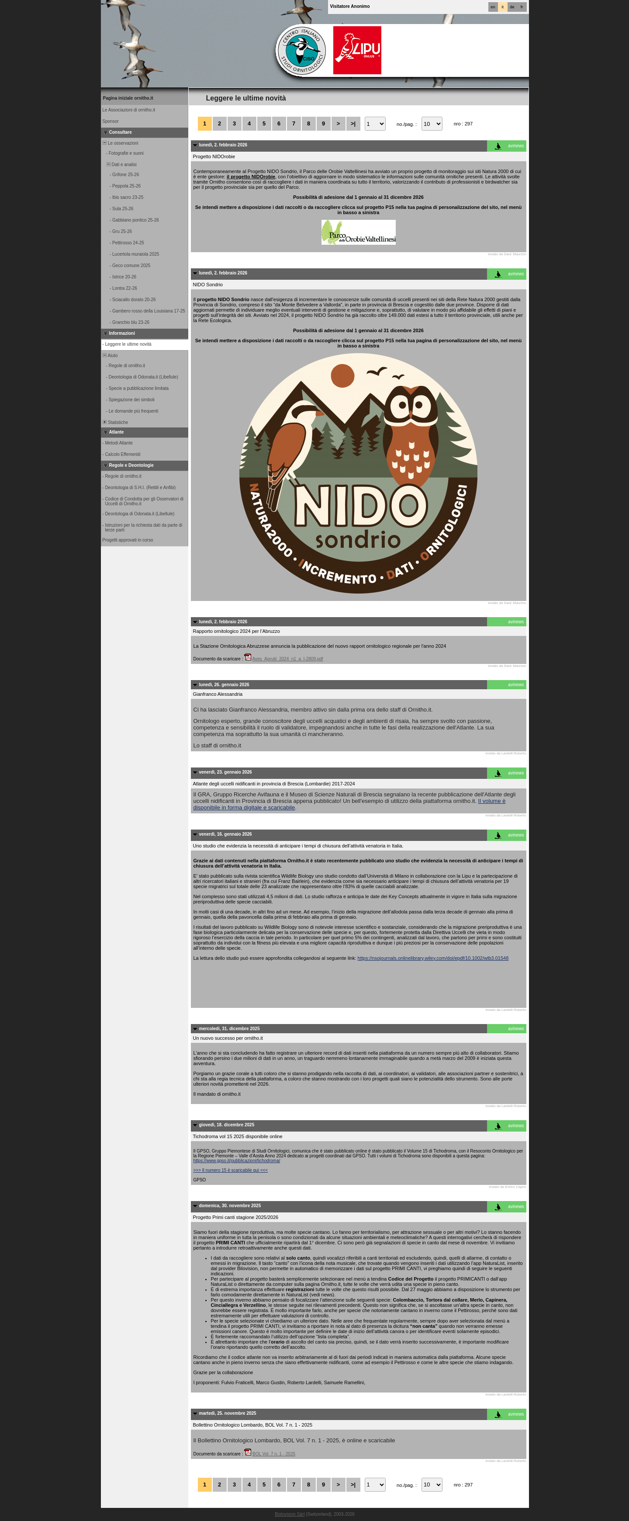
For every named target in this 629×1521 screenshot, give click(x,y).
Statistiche (115, 422)
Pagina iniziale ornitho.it (128, 98)
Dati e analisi (119, 164)
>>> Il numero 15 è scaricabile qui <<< (231, 1170)
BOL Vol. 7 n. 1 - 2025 (273, 1454)
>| (353, 123)
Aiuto (110, 355)
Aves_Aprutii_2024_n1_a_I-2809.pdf (287, 658)
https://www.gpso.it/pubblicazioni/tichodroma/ (237, 1160)
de (512, 7)
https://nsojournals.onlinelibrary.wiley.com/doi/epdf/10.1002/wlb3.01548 (433, 958)
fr (522, 7)
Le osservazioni (120, 143)
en (493, 7)
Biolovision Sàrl (289, 1514)
